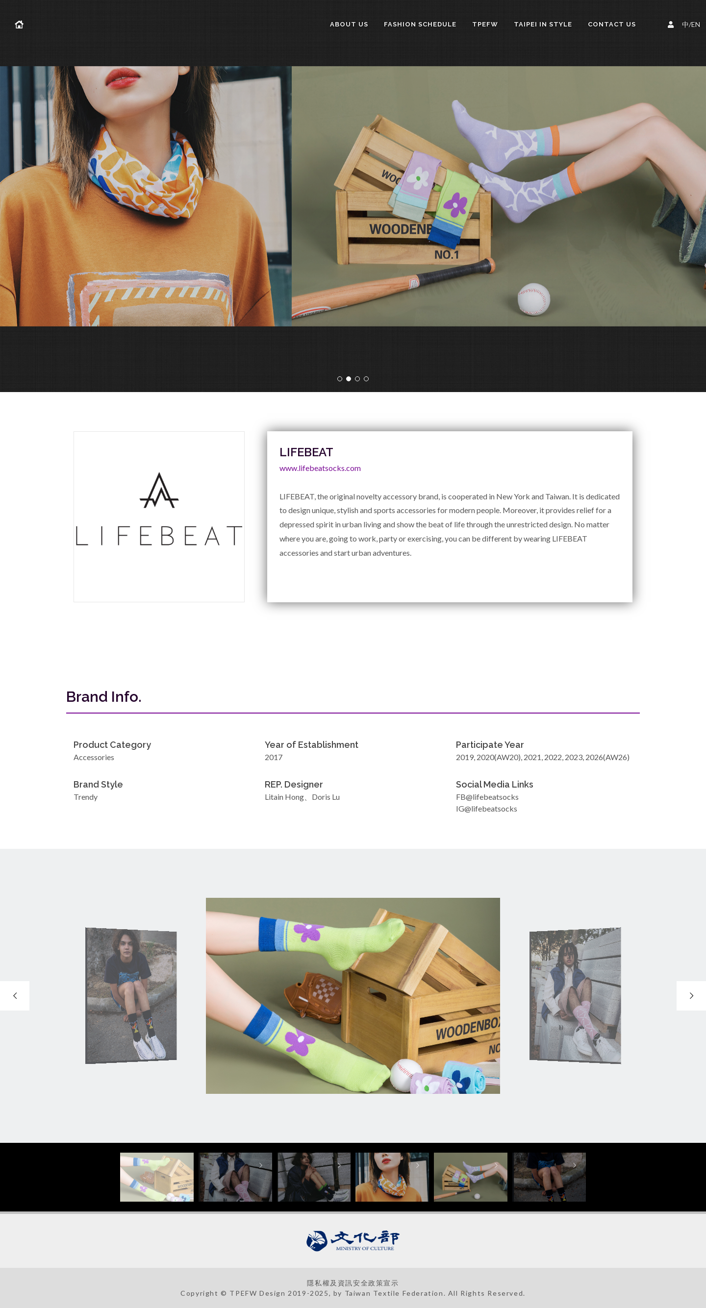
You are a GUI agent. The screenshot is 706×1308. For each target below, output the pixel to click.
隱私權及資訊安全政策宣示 (353, 1283)
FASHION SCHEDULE (420, 24)
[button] (339, 378)
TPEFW (485, 24)
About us (349, 24)
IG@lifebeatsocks (486, 808)
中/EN (685, 23)
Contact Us (612, 24)
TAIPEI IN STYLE (543, 24)
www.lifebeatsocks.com (320, 467)
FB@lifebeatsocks (487, 796)
